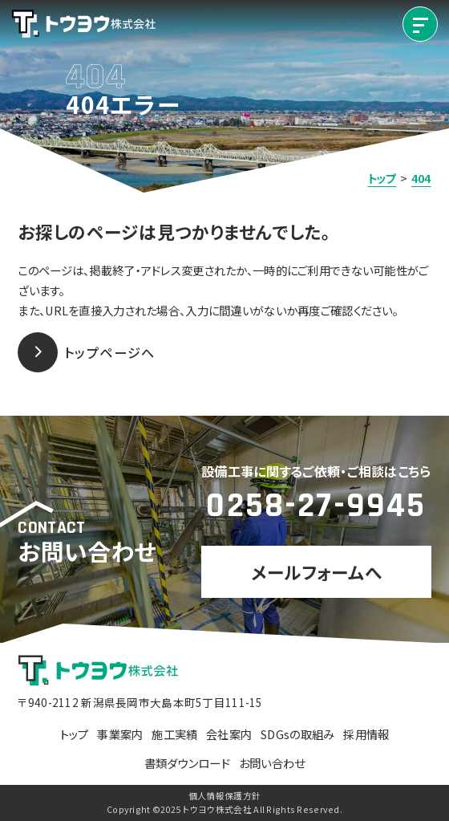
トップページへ (87, 352)
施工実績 (174, 733)
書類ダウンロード (187, 762)
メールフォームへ (316, 571)
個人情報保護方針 (224, 796)
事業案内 (120, 733)
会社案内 (229, 733)
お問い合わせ (272, 762)
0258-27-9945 (316, 506)
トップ (74, 733)
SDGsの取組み (297, 733)
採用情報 (366, 733)
